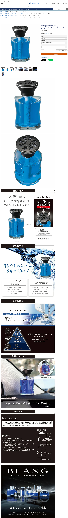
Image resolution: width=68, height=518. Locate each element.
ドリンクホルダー (27, 20)
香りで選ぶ (20, 19)
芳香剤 (16, 15)
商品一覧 (3, 9)
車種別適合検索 (13, 9)
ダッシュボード (26, 13)
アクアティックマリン (27, 19)
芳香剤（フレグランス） (12, 13)
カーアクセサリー (11, 15)
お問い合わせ (65, 3)
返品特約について (45, 57)
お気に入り (21, 9)
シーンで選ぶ (20, 13)
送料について (44, 40)
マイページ (29, 9)
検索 (67, 9)
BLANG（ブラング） (16, 17)
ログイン (59, 3)
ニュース (48, 3)
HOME (1, 11)
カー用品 (5, 11)
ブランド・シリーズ (7, 17)
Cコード (43, 44)
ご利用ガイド (54, 3)
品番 (42, 36)
